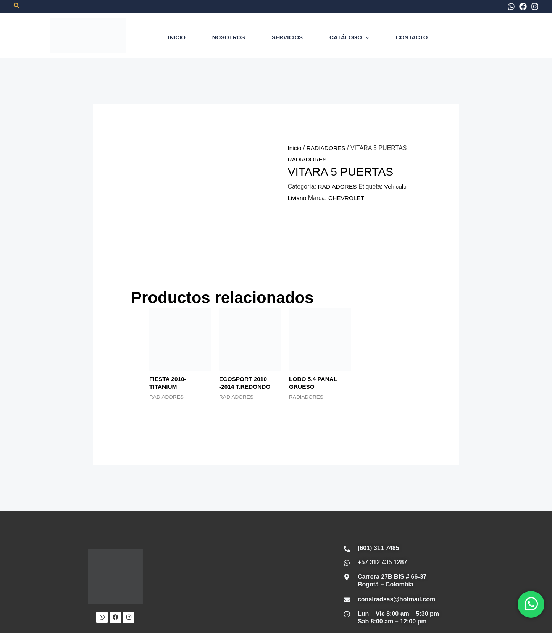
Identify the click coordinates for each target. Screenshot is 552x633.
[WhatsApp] (511, 6)
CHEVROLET (347, 198)
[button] (16, 6)
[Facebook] (523, 6)
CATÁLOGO (349, 37)
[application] (365, 37)
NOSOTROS (228, 37)
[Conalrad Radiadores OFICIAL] (243, 503)
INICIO (177, 37)
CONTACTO (412, 37)
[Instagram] (535, 6)
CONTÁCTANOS (353, 587)
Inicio (294, 148)
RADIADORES (327, 148)
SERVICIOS (287, 37)
